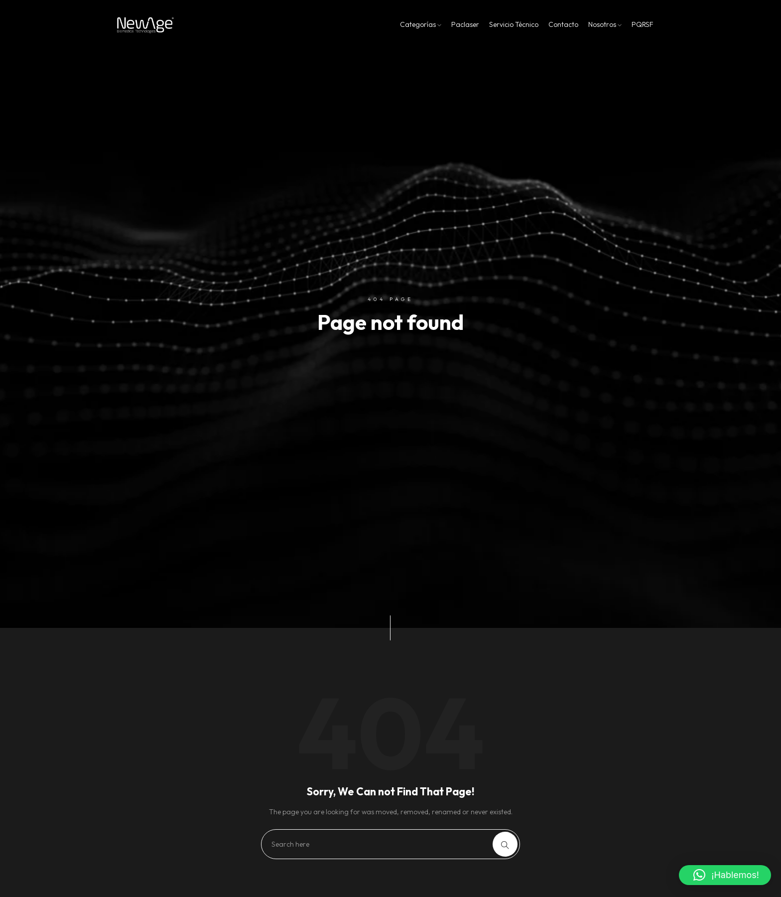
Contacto (563, 24)
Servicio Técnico (513, 24)
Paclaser (465, 24)
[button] (725, 875)
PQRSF (642, 24)
